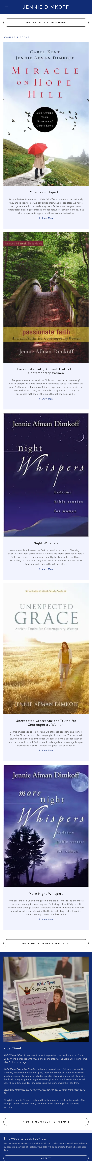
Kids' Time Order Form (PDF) (46, 1121)
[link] (46, 6)
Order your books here (46, 22)
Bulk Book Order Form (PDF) (46, 943)
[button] (9, 7)
